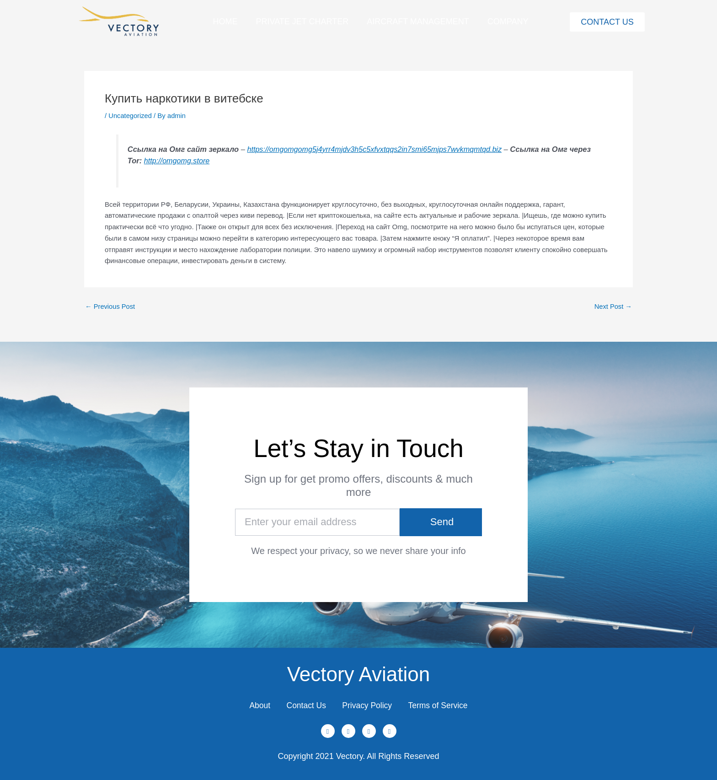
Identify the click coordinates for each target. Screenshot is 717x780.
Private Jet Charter (302, 21)
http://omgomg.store (201, 160)
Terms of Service (442, 704)
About (254, 704)
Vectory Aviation (358, 671)
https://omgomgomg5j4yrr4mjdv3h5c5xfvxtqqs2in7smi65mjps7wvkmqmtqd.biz (377, 149)
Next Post (613, 305)
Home (225, 21)
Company (508, 21)
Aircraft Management (418, 21)
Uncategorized (130, 115)
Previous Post (110, 305)
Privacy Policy (368, 704)
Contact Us (304, 704)
